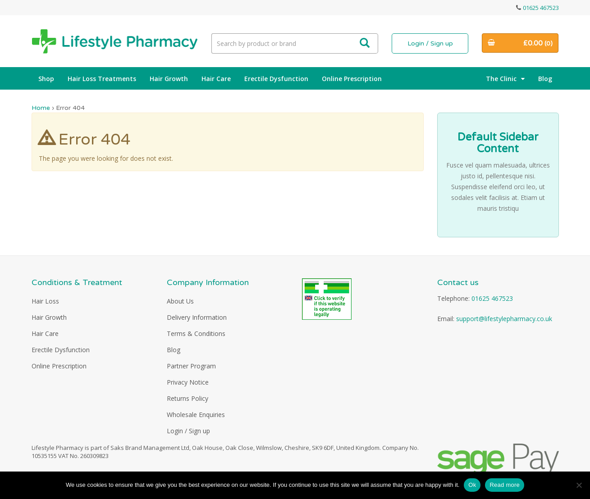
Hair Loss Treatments (102, 78)
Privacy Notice (188, 382)
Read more (504, 484)
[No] (578, 485)
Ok (472, 484)
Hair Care (216, 78)
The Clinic (505, 78)
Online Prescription (352, 78)
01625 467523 (541, 8)
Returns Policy (187, 398)
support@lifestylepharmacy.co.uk (504, 318)
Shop (46, 78)
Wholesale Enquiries (196, 414)
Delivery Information (197, 317)
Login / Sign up (430, 43)
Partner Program (191, 366)
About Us (180, 301)
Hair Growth (169, 78)
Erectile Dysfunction (276, 78)
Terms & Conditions (196, 333)
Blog (545, 78)
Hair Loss (45, 301)
